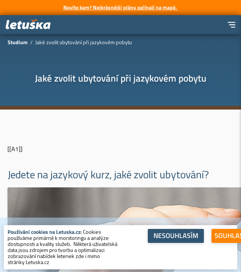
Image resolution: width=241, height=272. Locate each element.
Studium (18, 42)
